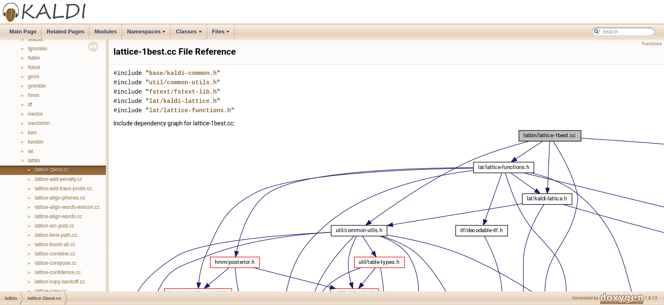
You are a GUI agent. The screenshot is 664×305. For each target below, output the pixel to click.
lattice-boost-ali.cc (55, 244)
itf (30, 105)
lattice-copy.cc (50, 291)
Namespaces (147, 33)
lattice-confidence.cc (58, 272)
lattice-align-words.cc (58, 216)
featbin (35, 39)
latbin (34, 161)
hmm (33, 95)
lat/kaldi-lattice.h (183, 101)
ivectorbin (39, 123)
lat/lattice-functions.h (190, 110)
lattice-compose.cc (56, 263)
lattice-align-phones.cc (60, 198)
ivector (35, 114)
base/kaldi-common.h (183, 73)
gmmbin (37, 86)
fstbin (34, 58)
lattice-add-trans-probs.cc (63, 188)
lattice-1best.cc (52, 170)
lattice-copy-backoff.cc (60, 282)
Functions (652, 44)
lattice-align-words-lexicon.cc (67, 207)
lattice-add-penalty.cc (59, 179)
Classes (189, 33)
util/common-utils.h (183, 82)
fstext (34, 67)
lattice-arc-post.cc (55, 226)
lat (30, 151)
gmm (33, 77)
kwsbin (36, 142)
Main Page (22, 31)
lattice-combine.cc (55, 254)
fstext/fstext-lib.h (183, 92)
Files (221, 33)
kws (32, 133)
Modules (105, 31)
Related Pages (65, 31)
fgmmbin (37, 49)
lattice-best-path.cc (56, 235)
